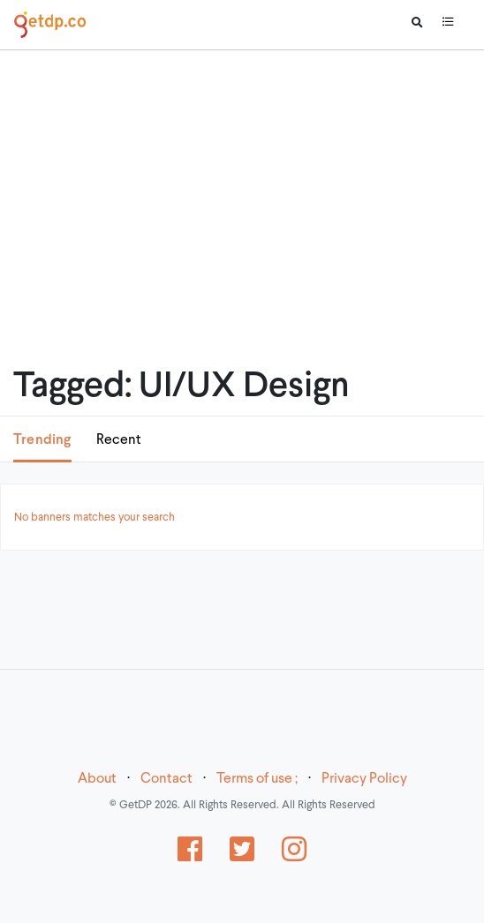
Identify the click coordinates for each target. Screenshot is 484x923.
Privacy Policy (364, 779)
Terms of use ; (257, 779)
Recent (118, 440)
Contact (166, 779)
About (97, 779)
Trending (42, 439)
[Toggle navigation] (448, 25)
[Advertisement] (242, 185)
